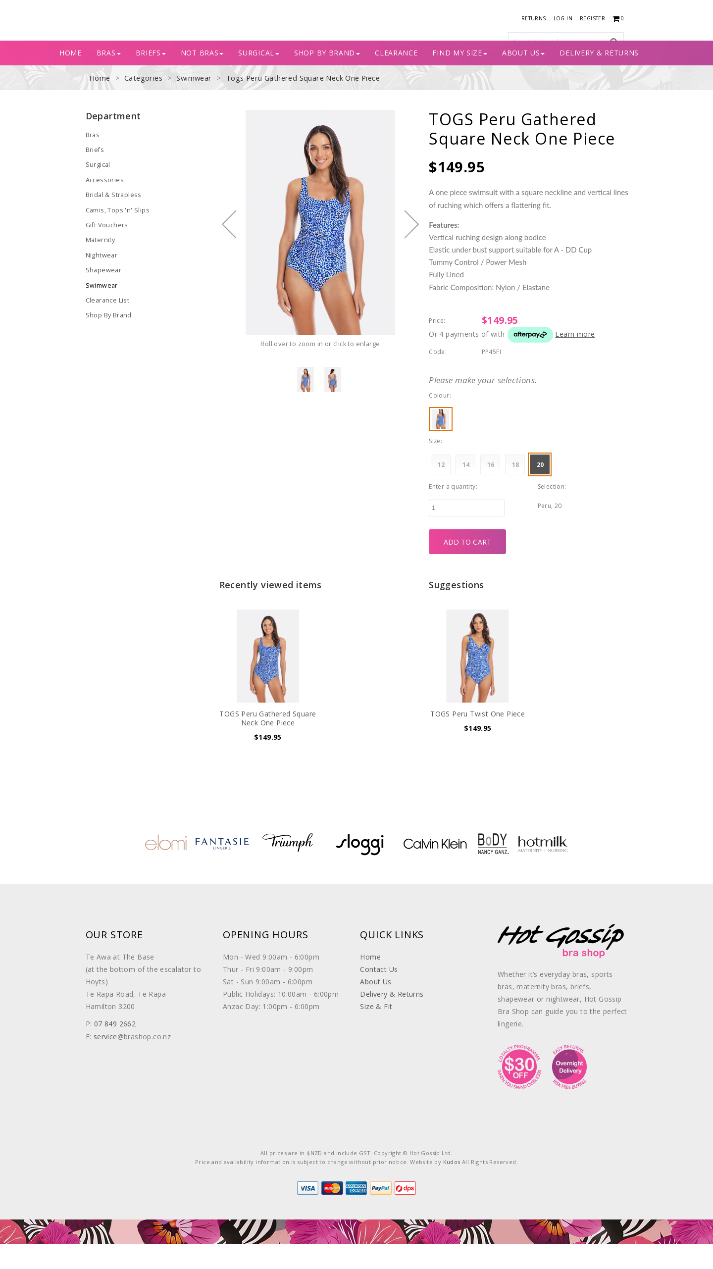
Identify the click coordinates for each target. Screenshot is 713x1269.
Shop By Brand (108, 335)
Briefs (94, 174)
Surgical (258, 77)
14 (466, 489)
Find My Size (459, 77)
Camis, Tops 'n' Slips (116, 232)
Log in (563, 18)
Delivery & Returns (599, 77)
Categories (142, 102)
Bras (93, 159)
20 (540, 489)
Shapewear (102, 291)
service (105, 1061)
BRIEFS (151, 77)
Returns (533, 18)
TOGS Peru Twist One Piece (477, 738)
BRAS (109, 77)
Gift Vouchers (106, 247)
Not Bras (202, 77)
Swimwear (191, 102)
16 (491, 489)
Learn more (575, 358)
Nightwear (101, 276)
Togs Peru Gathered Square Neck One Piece (298, 102)
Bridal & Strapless (112, 218)
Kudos (451, 1186)
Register (592, 18)
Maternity (100, 262)
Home (70, 77)
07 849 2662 (115, 1048)
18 (515, 489)
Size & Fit (376, 1031)
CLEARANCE (396, 77)
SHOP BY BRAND (327, 77)
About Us (523, 77)
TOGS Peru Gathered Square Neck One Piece (267, 743)
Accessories (103, 203)
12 (441, 489)
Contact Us (379, 994)
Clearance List (107, 320)
